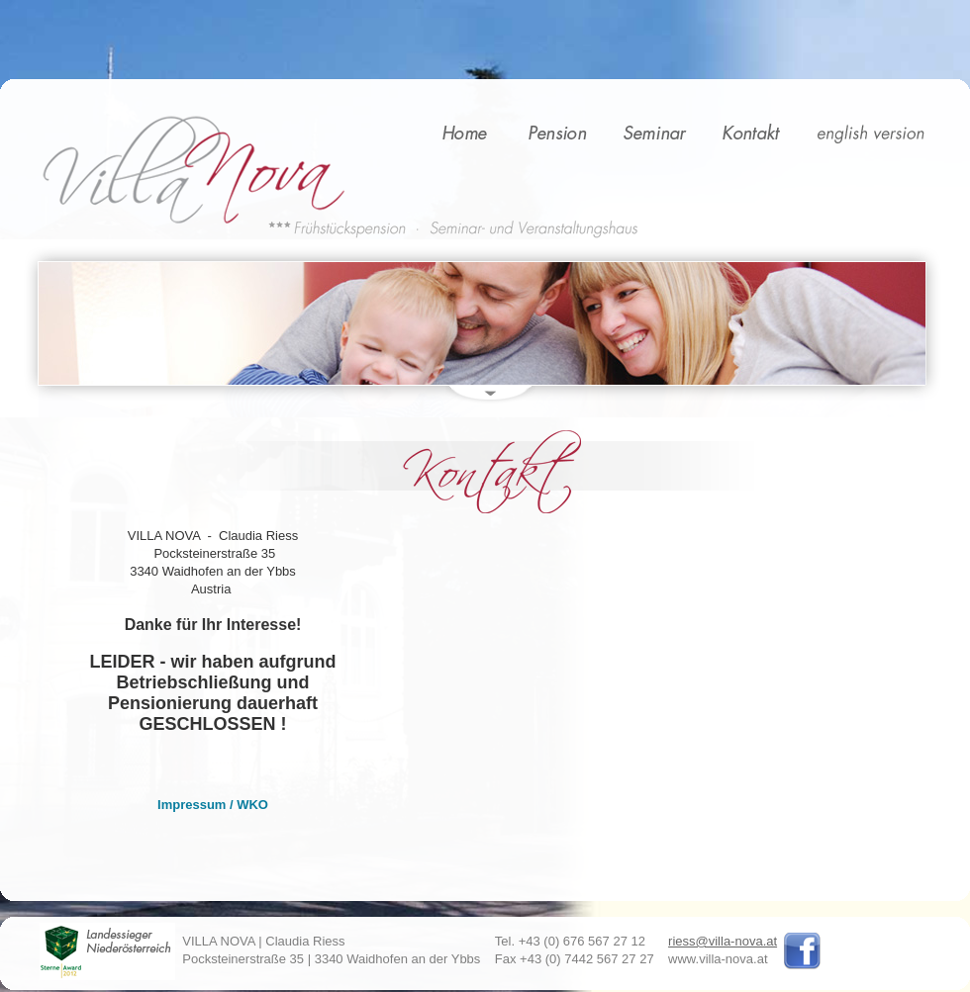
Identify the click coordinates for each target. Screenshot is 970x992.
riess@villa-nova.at (722, 941)
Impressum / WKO (212, 804)
